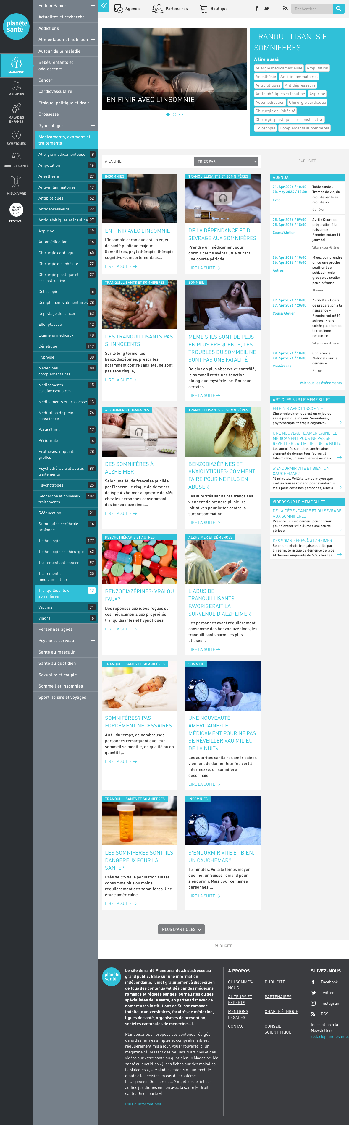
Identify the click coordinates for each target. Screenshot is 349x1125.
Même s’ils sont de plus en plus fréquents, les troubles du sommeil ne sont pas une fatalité (222, 348)
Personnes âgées (55, 629)
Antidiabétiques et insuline (63, 219)
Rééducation (49, 512)
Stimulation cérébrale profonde (58, 526)
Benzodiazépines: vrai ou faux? (139, 595)
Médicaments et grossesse (62, 401)
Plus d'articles (178, 929)
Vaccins (45, 606)
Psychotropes (50, 484)
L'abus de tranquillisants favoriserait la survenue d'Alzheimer (219, 602)
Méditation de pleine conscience (56, 415)
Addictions (48, 28)
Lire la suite (121, 266)
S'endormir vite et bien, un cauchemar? (221, 856)
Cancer (45, 79)
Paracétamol (50, 429)
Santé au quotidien (57, 663)
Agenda (132, 8)
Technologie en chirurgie (61, 551)
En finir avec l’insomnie (137, 230)
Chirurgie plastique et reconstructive (58, 277)
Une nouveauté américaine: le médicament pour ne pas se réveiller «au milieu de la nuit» (222, 732)
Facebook (324, 982)
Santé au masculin (57, 651)
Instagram (325, 1003)
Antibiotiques (50, 197)
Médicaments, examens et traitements (64, 139)
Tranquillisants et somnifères (54, 593)
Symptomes (16, 143)
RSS (319, 1014)
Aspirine (46, 230)
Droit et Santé (16, 166)
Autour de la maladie (59, 51)
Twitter (322, 993)
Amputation (49, 165)
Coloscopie (48, 291)
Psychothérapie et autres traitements (61, 471)
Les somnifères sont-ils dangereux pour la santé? (139, 860)
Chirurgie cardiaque (56, 252)
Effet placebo (50, 324)
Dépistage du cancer (57, 313)
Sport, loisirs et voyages (62, 697)
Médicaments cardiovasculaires (54, 387)
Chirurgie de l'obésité (58, 263)
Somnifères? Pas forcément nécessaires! (139, 721)
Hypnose (46, 356)
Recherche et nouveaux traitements (59, 498)
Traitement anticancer (58, 562)
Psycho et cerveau (56, 640)
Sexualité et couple (57, 674)
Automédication (52, 241)
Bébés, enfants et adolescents (55, 65)
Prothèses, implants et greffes (59, 454)
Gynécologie (50, 125)
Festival (16, 221)
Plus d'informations (143, 1103)
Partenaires (176, 8)
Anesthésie (48, 176)
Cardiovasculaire (55, 91)
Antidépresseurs (53, 208)
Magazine (16, 72)
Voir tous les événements (321, 382)
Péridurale (48, 440)
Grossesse (48, 113)
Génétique (47, 345)
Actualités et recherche (61, 16)
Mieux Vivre (16, 193)
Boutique (219, 8)
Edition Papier (52, 5)
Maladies (16, 94)
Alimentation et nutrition (63, 39)
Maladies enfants (16, 119)
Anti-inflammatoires (57, 186)
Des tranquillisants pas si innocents (139, 340)
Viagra (44, 617)
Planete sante (16, 26)
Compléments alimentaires (63, 302)
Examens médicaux (56, 335)
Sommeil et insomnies (60, 685)
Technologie (49, 540)
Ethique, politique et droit (63, 102)
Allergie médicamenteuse (61, 154)
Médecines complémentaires (54, 370)
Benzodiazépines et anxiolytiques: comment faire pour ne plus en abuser (221, 475)
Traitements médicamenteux (53, 576)
